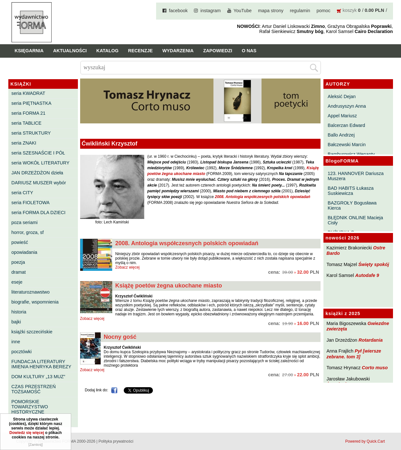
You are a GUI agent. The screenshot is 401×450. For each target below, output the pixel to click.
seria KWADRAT (29, 93)
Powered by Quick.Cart (365, 441)
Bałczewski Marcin (346, 144)
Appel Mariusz (342, 115)
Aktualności (70, 50)
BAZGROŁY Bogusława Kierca (352, 205)
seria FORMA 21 (29, 113)
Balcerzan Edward (346, 125)
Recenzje (140, 50)
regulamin (300, 10)
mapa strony (270, 10)
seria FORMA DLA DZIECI (39, 212)
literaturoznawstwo (31, 292)
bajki (16, 321)
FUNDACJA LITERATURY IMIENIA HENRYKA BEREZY (41, 364)
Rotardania (370, 340)
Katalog (107, 50)
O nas (249, 50)
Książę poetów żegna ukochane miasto (168, 285)
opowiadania (25, 252)
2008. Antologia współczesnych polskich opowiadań (186, 243)
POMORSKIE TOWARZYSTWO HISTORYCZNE (30, 406)
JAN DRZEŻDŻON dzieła (37, 172)
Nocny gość (120, 337)
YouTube (243, 10)
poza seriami (25, 222)
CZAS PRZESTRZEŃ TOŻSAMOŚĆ (34, 389)
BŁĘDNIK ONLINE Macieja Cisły (355, 220)
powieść (20, 242)
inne (16, 341)
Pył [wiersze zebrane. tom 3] (354, 353)
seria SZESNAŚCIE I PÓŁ (38, 152)
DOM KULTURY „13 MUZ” (38, 376)
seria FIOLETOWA (31, 202)
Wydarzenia (178, 50)
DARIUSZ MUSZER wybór (39, 182)
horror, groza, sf (28, 232)
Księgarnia (29, 50)
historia (19, 311)
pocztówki (22, 351)
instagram (210, 10)
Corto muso (375, 367)
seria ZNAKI (24, 143)
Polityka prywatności (115, 441)
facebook (178, 10)
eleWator (21, 421)
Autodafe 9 (367, 275)
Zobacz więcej (127, 267)
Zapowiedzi (217, 50)
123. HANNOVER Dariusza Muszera (355, 176)
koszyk (350, 10)
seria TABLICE (27, 123)
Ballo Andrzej (341, 135)
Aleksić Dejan (341, 96)
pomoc (323, 10)
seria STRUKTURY (31, 133)
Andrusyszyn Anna (347, 106)
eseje (17, 282)
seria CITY (22, 192)
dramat (19, 272)
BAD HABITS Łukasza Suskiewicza (350, 191)
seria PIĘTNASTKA (32, 103)
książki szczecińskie (32, 331)
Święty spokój (373, 264)
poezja (18, 262)
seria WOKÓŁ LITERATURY (41, 162)
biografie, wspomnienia (35, 301)
